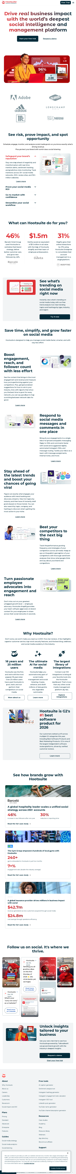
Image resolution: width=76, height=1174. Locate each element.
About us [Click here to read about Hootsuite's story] (5, 1089)
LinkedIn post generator (47, 1103)
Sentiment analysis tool (47, 1089)
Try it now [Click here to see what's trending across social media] (54, 317)
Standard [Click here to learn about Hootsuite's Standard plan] (5, 1120)
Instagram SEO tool (45, 1100)
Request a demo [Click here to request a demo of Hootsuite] (55, 1055)
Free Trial (65, 3)
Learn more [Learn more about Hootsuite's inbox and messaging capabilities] (56, 461)
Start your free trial (27, 39)
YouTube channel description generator (52, 1110)
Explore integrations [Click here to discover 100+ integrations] (62, 696)
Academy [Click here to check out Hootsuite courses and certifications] (42, 1124)
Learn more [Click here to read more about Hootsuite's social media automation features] (38, 697)
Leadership (6, 1096)
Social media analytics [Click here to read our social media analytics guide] (9, 1144)
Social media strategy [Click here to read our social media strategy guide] (9, 1141)
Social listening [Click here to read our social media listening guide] (7, 1148)
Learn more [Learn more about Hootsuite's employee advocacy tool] (20, 619)
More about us (14, 697)
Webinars (42, 1135)
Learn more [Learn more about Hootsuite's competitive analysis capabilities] (56, 569)
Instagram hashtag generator (49, 1092)
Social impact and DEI (9, 1107)
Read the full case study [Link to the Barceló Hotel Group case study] (18, 824)
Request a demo (50, 39)
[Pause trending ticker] (72, 1172)
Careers (4, 1092)
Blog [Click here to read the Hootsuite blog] (40, 1127)
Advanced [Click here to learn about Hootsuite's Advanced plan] (5, 1124)
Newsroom (6, 1103)
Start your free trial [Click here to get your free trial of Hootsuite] (55, 1061)
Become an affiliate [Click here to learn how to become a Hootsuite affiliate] (45, 1142)
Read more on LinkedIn (11, 1010)
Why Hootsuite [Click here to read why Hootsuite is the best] (7, 1085)
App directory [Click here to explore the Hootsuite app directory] (43, 1138)
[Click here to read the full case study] (13, 262)
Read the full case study (18, 875)
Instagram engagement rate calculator (52, 1096)
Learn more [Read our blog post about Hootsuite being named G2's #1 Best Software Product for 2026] (55, 756)
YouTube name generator (48, 1107)
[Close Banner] (68, 1153)
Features (5, 1131)
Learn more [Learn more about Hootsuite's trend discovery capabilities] (20, 517)
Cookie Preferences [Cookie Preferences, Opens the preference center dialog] (58, 1168)
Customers (6, 1100)
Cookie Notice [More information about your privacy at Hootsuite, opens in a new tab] (29, 1163)
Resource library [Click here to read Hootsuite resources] (44, 1131)
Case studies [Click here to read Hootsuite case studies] (43, 1120)
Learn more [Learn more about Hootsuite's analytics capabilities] (20, 405)
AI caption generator (46, 1085)
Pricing (4, 1116)
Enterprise (5, 1127)
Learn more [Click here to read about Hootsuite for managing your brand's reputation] (21, 181)
